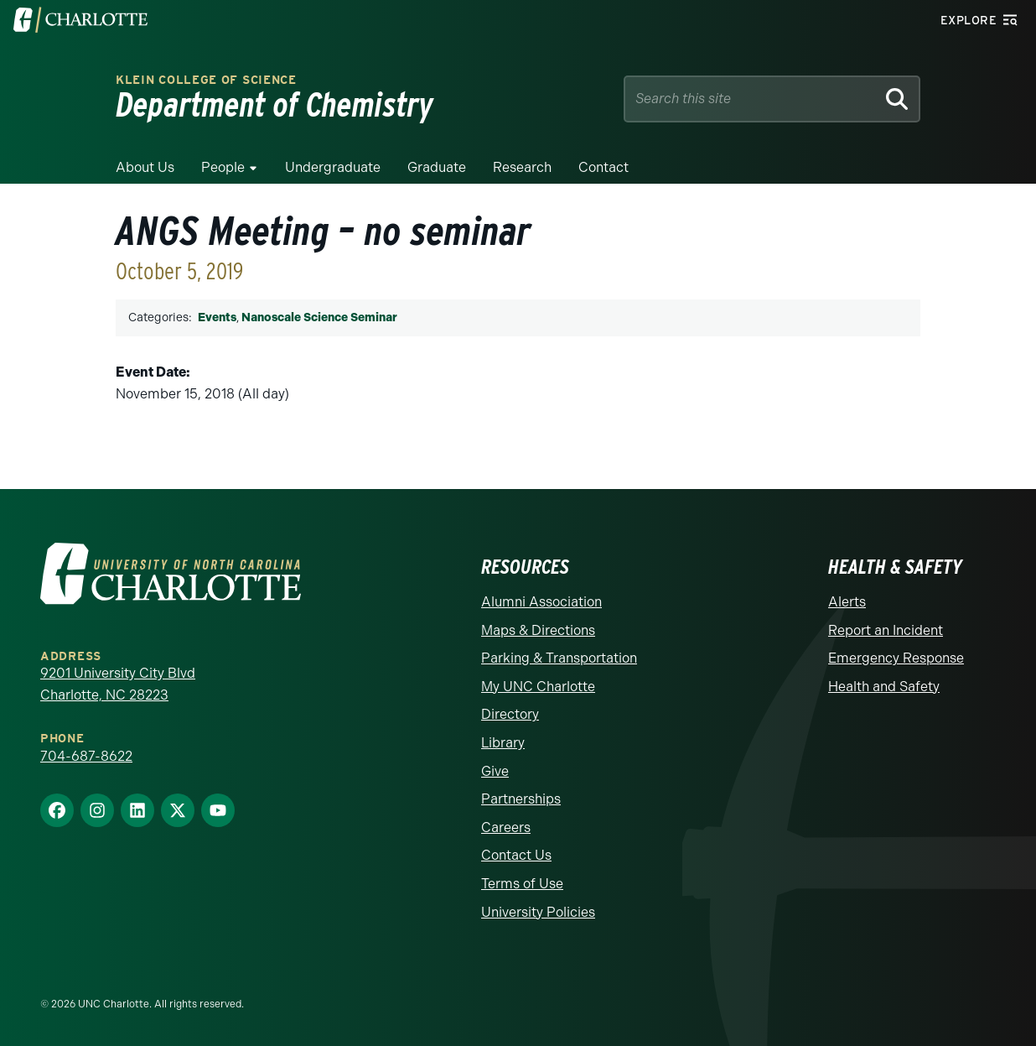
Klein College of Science (206, 80)
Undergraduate (333, 167)
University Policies (538, 912)
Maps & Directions (538, 630)
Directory (510, 714)
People (223, 167)
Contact (603, 167)
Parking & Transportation (559, 658)
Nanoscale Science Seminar (319, 317)
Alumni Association (541, 602)
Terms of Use (522, 884)
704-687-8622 (86, 756)
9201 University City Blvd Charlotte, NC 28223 (117, 684)
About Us (145, 167)
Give (495, 771)
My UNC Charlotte (538, 687)
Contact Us (516, 855)
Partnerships (521, 799)
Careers (506, 827)
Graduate (436, 167)
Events (217, 317)
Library (503, 743)
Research (522, 167)
